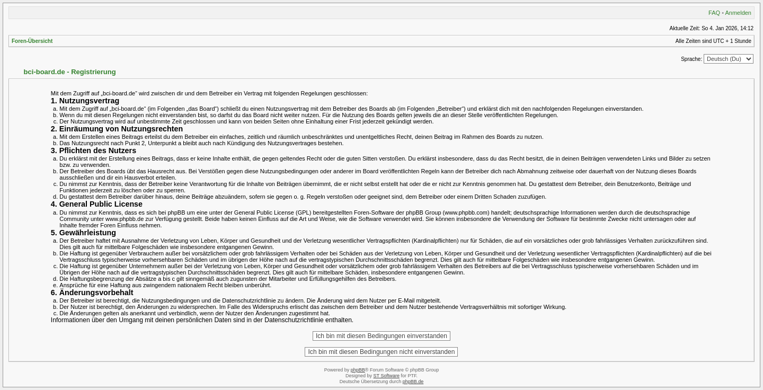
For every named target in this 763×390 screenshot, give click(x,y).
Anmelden (738, 13)
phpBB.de (413, 381)
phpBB (358, 370)
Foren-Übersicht (32, 41)
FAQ (714, 13)
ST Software (387, 375)
